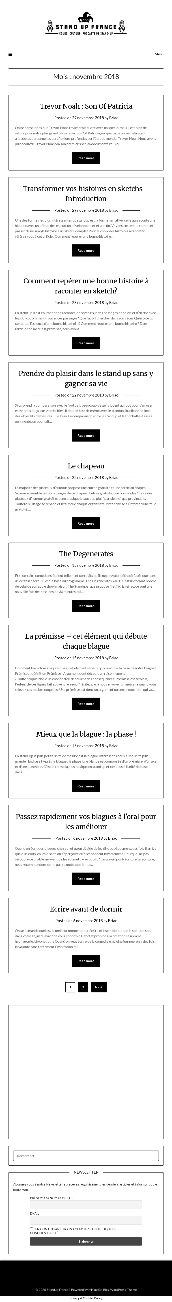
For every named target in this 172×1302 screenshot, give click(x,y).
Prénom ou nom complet (51, 1198)
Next (99, 987)
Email (34, 1213)
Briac (113, 117)
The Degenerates (86, 554)
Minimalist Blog (99, 1289)
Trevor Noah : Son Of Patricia (86, 106)
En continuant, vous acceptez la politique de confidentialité (73, 1231)
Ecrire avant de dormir (86, 909)
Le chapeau (86, 466)
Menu (159, 54)
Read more (86, 158)
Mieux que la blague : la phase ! (86, 734)
